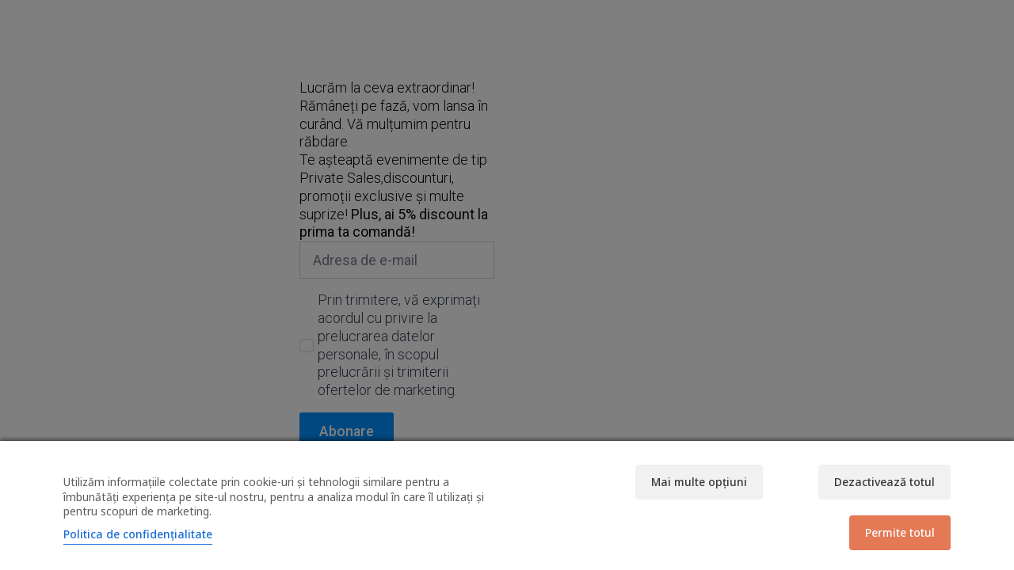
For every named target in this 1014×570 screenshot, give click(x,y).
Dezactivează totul (884, 481)
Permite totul (900, 532)
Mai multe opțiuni (699, 481)
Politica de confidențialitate (137, 534)
